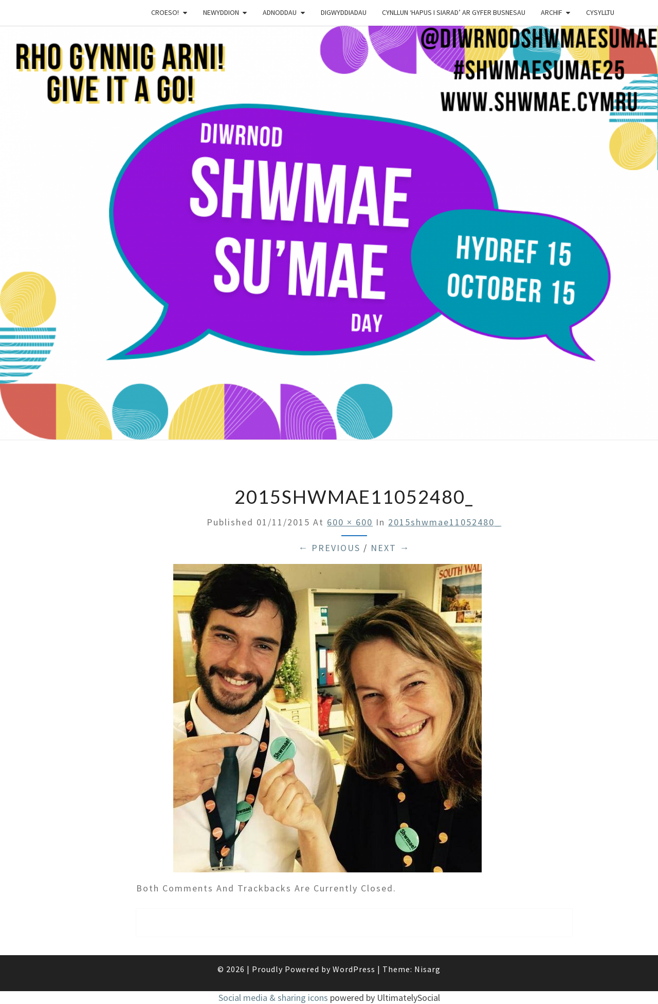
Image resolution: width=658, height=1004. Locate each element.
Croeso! (165, 12)
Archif (551, 12)
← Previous (329, 548)
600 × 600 (350, 522)
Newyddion (221, 12)
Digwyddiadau (344, 12)
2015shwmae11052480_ (444, 522)
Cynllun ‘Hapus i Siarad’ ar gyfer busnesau (453, 12)
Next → (390, 548)
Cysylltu (600, 12)
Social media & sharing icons (274, 997)
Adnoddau (280, 12)
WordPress (354, 969)
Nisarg (427, 969)
